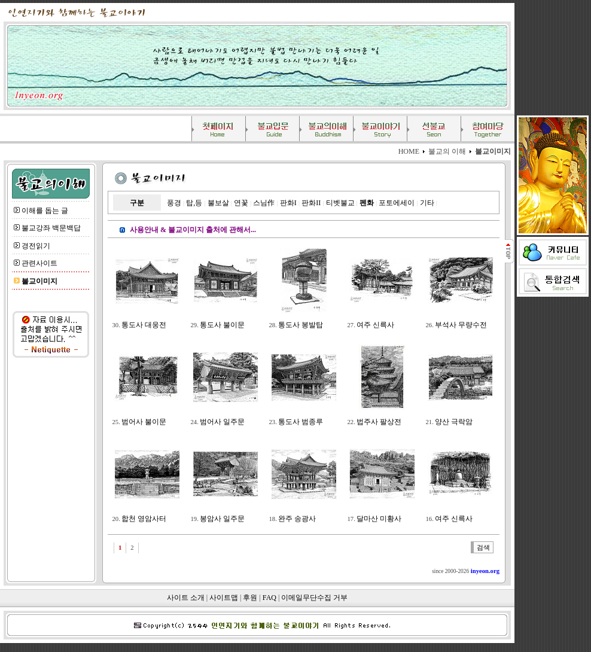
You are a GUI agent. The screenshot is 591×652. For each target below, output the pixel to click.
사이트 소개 (186, 597)
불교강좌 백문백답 (51, 228)
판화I (288, 203)
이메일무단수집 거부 (314, 597)
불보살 (218, 203)
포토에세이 (397, 203)
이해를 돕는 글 (45, 210)
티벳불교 (340, 203)
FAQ (269, 597)
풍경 (174, 203)
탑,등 (194, 203)
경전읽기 (36, 246)
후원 (250, 597)
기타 (427, 203)
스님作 (264, 203)
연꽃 (241, 203)
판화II (311, 203)
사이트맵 (223, 597)
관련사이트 (39, 263)
